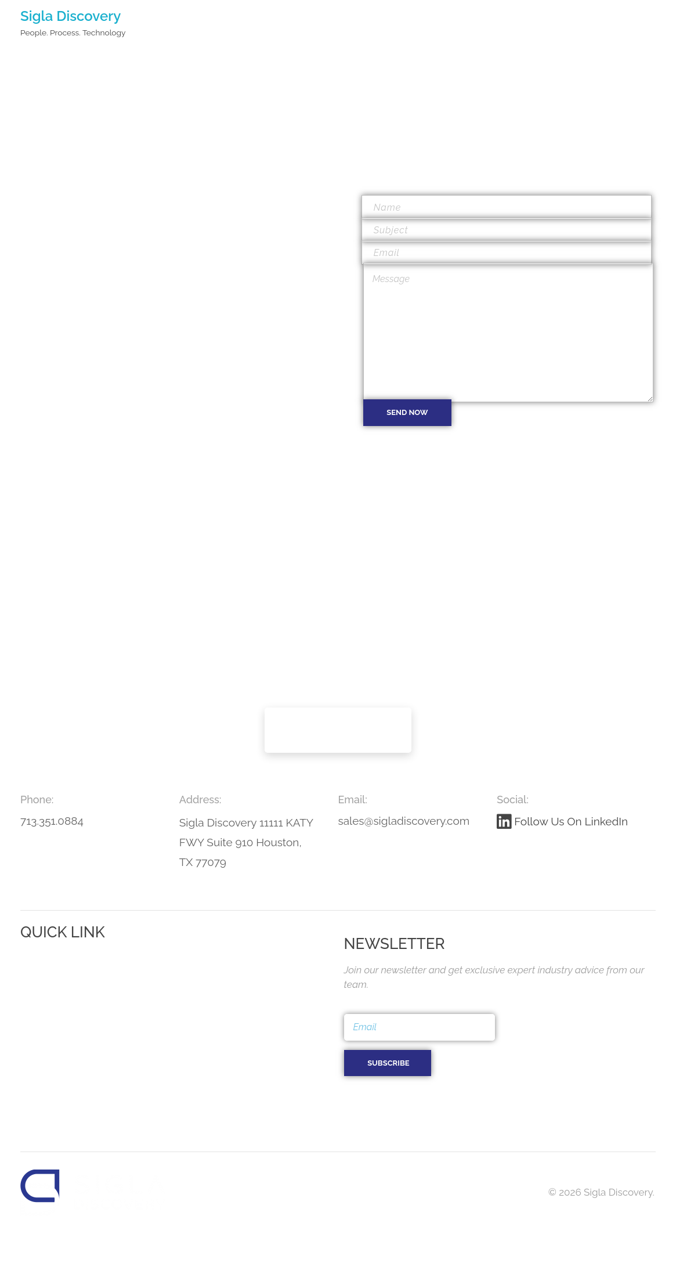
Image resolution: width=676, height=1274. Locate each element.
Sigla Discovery (70, 16)
